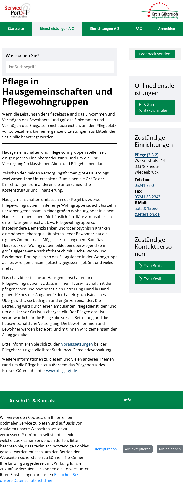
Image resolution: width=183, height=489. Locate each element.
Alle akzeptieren (138, 449)
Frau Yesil (149, 279)
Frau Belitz (150, 266)
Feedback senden (154, 54)
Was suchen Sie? (22, 55)
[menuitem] (16, 29)
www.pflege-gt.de (61, 370)
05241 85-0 (144, 185)
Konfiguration (106, 449)
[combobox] (60, 67)
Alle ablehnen (170, 449)
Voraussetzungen (77, 344)
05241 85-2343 (147, 197)
